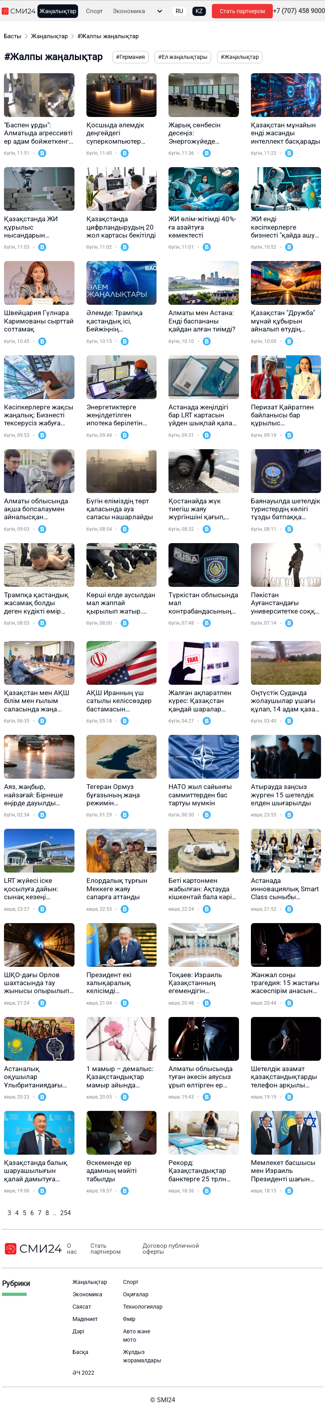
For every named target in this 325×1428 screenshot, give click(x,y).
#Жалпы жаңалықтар (108, 36)
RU (179, 11)
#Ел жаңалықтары (183, 57)
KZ (199, 11)
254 (65, 1213)
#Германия (130, 57)
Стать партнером (242, 11)
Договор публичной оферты (171, 1249)
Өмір (129, 1319)
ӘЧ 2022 (83, 1373)
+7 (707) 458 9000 (299, 11)
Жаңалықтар (57, 11)
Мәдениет (85, 1319)
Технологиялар (142, 1306)
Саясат (81, 1306)
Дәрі (78, 1331)
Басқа (80, 1352)
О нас (72, 1249)
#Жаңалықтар (240, 57)
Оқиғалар (136, 1294)
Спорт (94, 11)
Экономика (129, 11)
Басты (13, 36)
